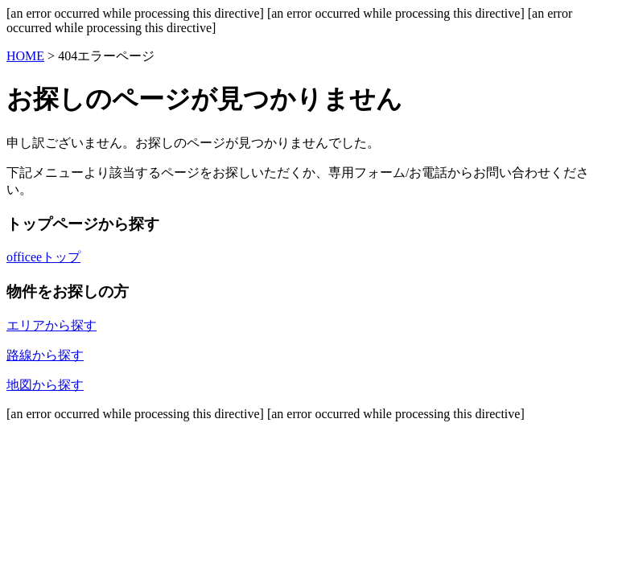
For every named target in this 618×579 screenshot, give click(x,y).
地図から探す (45, 385)
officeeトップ (43, 257)
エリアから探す (51, 325)
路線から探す (45, 355)
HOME (25, 56)
